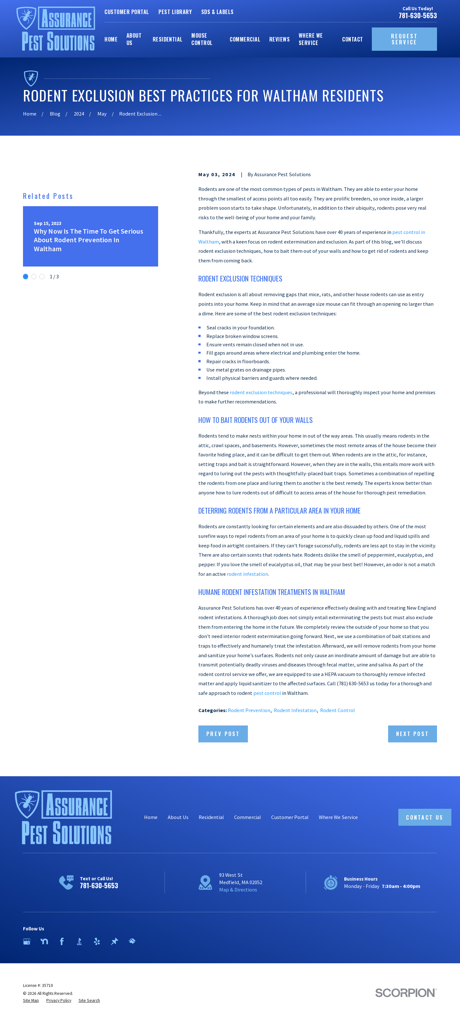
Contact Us (424, 817)
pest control (267, 693)
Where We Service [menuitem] (311, 39)
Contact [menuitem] (352, 39)
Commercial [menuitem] (245, 39)
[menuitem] (31, 1000)
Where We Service (338, 817)
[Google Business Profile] (26, 941)
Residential (211, 817)
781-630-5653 (418, 15)
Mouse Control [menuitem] (201, 39)
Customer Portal (126, 12)
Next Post (412, 734)
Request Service (404, 39)
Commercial (247, 817)
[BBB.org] (79, 941)
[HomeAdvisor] (132, 941)
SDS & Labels (217, 12)
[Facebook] (61, 941)
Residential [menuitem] (168, 39)
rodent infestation (247, 574)
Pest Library (175, 12)
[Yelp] (97, 941)
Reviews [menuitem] (279, 39)
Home (150, 817)
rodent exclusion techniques (261, 392)
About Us (178, 817)
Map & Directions (238, 889)
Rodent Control (337, 710)
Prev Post (223, 734)
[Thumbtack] (114, 941)
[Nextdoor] (44, 941)
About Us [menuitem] (134, 39)
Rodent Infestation (295, 710)
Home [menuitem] (111, 39)
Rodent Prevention (249, 710)
